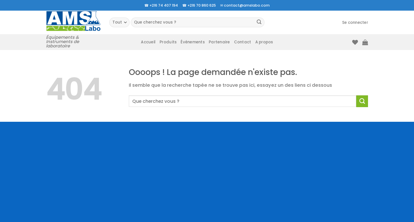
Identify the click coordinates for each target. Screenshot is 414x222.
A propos (264, 42)
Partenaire (219, 42)
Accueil (148, 42)
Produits (168, 42)
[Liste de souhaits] (355, 42)
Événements (193, 42)
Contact (242, 42)
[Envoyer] (259, 23)
